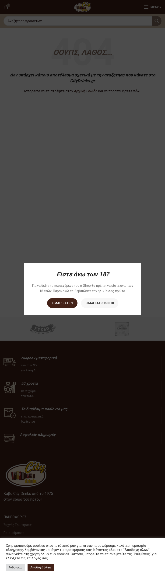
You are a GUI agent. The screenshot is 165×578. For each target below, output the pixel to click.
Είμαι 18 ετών (62, 303)
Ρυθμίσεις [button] (15, 567)
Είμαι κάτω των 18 (99, 303)
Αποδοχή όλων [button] (40, 567)
